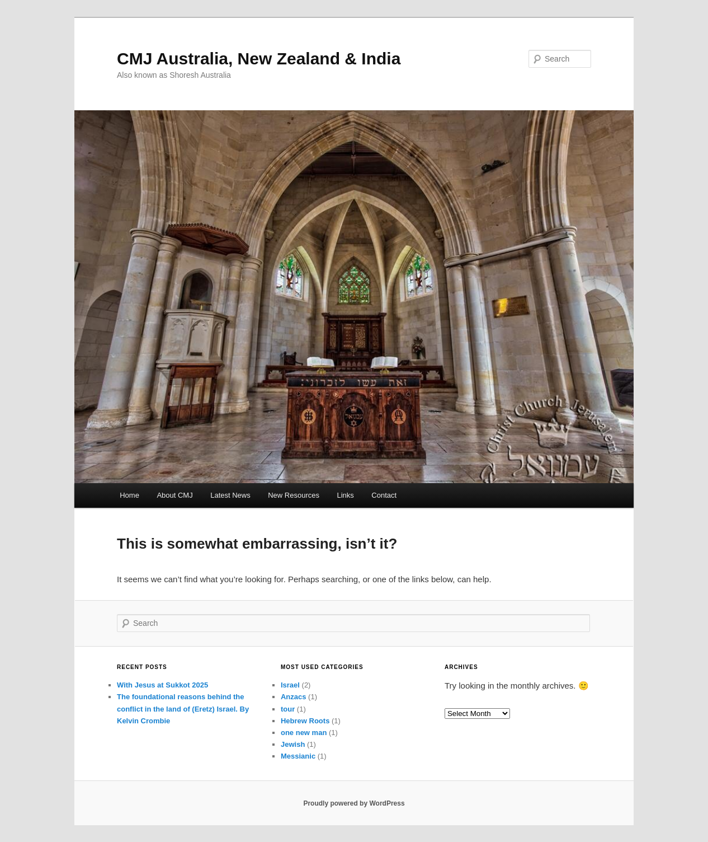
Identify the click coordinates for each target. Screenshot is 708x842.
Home (129, 495)
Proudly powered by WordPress (353, 803)
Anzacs (293, 697)
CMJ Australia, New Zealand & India (258, 58)
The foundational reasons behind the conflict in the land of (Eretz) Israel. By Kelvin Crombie (183, 708)
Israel (290, 685)
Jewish (293, 744)
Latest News (230, 495)
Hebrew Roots (305, 721)
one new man (304, 732)
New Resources (293, 495)
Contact (384, 495)
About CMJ (174, 495)
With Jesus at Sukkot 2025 (162, 685)
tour (288, 709)
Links (345, 495)
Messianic (298, 756)
